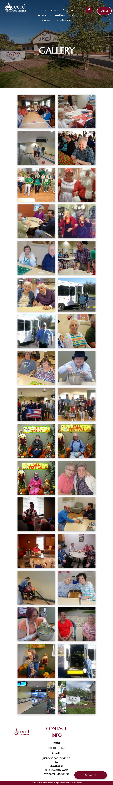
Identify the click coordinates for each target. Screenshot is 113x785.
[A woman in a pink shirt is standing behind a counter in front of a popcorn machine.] (36, 551)
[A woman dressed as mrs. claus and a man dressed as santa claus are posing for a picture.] (77, 185)
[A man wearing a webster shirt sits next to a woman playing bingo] (36, 368)
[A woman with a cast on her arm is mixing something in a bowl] (36, 624)
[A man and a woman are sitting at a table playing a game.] (36, 258)
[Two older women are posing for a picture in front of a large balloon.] (77, 221)
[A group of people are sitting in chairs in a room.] (77, 404)
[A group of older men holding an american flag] (36, 404)
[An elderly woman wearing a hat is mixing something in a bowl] (77, 368)
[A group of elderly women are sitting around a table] (36, 111)
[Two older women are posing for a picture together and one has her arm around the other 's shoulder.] (77, 478)
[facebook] (89, 10)
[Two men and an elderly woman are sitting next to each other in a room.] (77, 331)
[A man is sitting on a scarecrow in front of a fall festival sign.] (36, 661)
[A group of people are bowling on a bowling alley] (36, 148)
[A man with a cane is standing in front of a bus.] (36, 331)
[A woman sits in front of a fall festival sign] (36, 441)
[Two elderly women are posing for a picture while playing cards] (77, 588)
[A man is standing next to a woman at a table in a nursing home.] (77, 258)
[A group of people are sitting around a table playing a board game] (36, 221)
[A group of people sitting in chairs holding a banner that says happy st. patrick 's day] (36, 185)
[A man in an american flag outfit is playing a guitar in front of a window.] (36, 514)
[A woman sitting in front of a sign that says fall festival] (36, 478)
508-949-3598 (56, 748)
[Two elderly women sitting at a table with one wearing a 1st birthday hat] (36, 295)
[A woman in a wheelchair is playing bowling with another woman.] (36, 588)
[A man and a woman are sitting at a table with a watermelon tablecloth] (77, 148)
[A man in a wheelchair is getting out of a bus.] (77, 661)
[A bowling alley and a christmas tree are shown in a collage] (36, 697)
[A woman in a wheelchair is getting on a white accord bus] (77, 295)
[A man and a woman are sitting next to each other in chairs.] (77, 624)
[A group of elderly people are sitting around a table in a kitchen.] (77, 111)
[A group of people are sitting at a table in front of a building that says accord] (77, 697)
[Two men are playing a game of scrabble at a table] (77, 514)
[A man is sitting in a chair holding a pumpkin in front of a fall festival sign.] (77, 441)
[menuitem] (43, 10)
